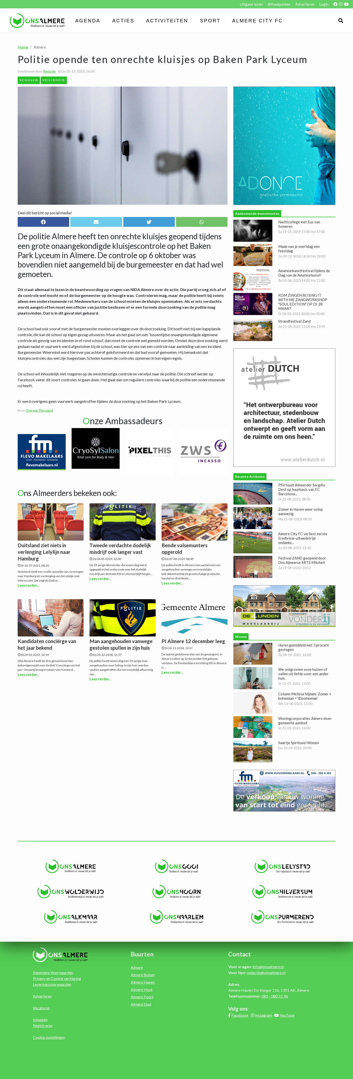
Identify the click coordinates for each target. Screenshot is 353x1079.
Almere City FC (257, 20)
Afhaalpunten (279, 4)
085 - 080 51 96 (275, 996)
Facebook (240, 1015)
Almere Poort (142, 996)
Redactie (49, 71)
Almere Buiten (143, 974)
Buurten (142, 954)
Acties (123, 20)
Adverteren (304, 4)
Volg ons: (238, 1009)
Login (323, 4)
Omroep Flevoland (39, 410)
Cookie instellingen (49, 1037)
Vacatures (41, 1007)
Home (23, 47)
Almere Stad (141, 1004)
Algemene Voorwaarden (53, 972)
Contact (239, 954)
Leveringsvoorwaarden (52, 984)
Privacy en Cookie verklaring (57, 978)
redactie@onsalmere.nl (266, 972)
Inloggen (40, 1019)
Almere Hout (141, 989)
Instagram (263, 1015)
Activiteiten (167, 20)
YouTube (287, 1015)
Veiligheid (54, 80)
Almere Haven (143, 982)
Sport (210, 20)
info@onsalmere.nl (268, 966)
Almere (137, 967)
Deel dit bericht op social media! (45, 212)
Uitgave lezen (251, 4)
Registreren (42, 1025)
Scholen (29, 80)
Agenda (87, 20)
